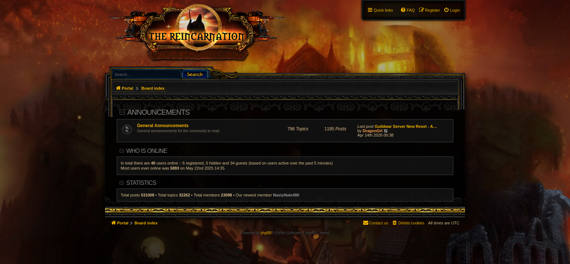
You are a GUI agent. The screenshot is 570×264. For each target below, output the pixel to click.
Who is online (146, 151)
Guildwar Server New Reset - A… (406, 126)
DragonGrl (372, 131)
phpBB (266, 233)
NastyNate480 (286, 195)
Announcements (158, 112)
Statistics (141, 183)
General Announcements (163, 125)
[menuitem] (451, 10)
